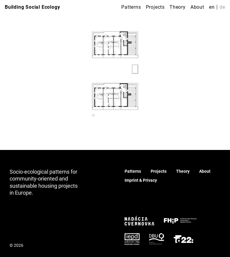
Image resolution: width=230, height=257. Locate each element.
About (197, 7)
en (212, 7)
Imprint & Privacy (141, 180)
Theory (178, 7)
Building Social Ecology (32, 7)
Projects (155, 7)
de (222, 7)
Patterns (131, 7)
